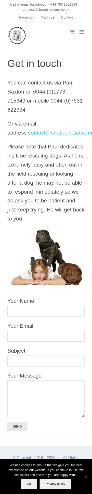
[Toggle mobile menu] (82, 31)
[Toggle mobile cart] (72, 31)
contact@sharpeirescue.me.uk (46, 9)
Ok (29, 484)
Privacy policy (55, 484)
